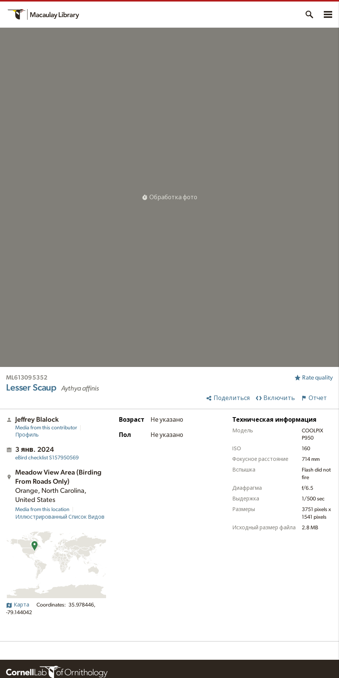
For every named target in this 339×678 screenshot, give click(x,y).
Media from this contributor (46, 427)
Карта (17, 605)
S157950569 (47, 457)
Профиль (27, 435)
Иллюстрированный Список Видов (60, 517)
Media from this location (42, 509)
